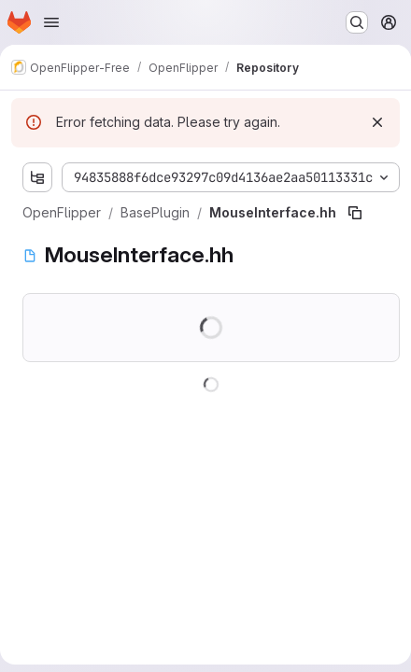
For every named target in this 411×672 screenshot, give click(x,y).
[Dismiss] (377, 122)
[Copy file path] (355, 213)
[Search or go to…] (357, 22)
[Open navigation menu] (51, 22)
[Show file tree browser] (37, 177)
